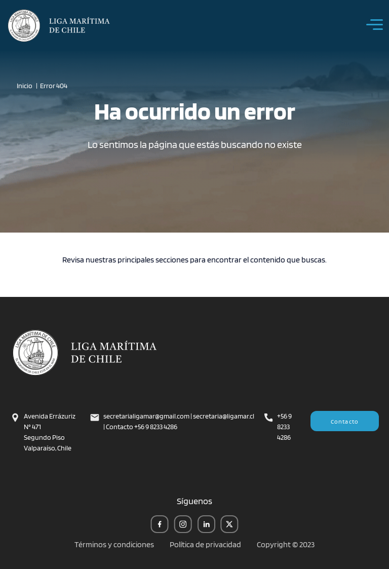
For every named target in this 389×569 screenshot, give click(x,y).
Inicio (24, 85)
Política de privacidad (205, 544)
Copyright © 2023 (286, 544)
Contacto (345, 421)
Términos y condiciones (114, 544)
